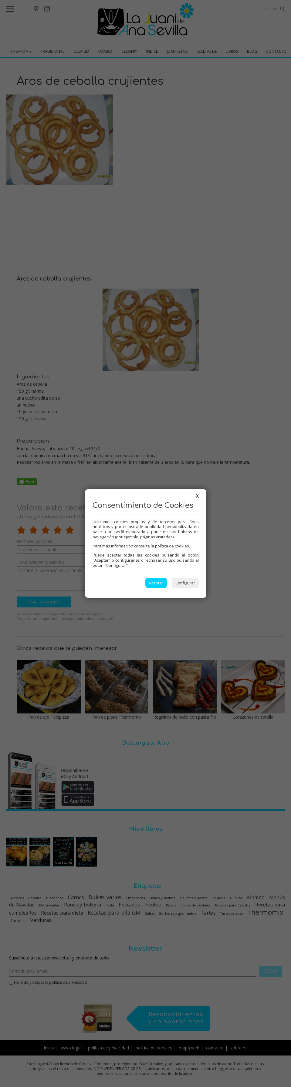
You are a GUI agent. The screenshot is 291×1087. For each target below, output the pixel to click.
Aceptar (156, 583)
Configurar (185, 583)
